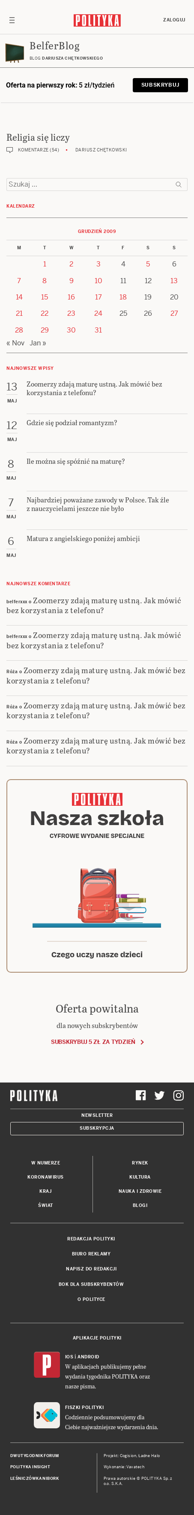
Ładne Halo (149, 1455)
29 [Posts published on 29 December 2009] (45, 330)
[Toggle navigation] (12, 20)
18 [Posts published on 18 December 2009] (123, 297)
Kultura (140, 1177)
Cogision (128, 1455)
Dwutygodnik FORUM (34, 1455)
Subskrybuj (160, 85)
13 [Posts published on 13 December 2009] (174, 280)
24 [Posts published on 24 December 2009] (98, 313)
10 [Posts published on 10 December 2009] (98, 280)
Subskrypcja (97, 1128)
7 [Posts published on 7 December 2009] (19, 280)
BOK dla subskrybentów (91, 1284)
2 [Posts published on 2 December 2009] (71, 264)
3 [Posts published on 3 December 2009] (98, 264)
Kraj (45, 1191)
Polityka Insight (30, 1467)
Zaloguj (174, 20)
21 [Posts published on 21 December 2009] (19, 313)
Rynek (140, 1163)
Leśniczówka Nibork (34, 1478)
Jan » (38, 343)
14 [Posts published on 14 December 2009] (19, 297)
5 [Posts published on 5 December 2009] (148, 264)
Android (88, 1357)
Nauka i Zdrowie (140, 1191)
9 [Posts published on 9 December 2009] (71, 280)
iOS (69, 1357)
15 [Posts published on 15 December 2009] (44, 297)
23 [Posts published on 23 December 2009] (71, 313)
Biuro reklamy (91, 1254)
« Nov (15, 343)
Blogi (140, 1205)
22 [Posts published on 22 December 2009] (44, 313)
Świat (45, 1205)
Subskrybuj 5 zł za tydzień (93, 1042)
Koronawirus (45, 1177)
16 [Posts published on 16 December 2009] (71, 297)
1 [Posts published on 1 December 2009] (44, 264)
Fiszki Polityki (84, 1407)
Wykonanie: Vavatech (124, 1467)
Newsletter (97, 1115)
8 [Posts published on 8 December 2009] (44, 280)
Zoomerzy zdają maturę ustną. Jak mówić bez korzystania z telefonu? (93, 605)
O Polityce (91, 1299)
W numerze (45, 1163)
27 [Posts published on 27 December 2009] (174, 313)
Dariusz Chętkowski (101, 150)
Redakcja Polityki (91, 1239)
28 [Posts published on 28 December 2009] (19, 330)
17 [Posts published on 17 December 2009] (98, 297)
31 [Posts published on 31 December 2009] (98, 330)
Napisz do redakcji (91, 1269)
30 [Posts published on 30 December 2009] (71, 330)
